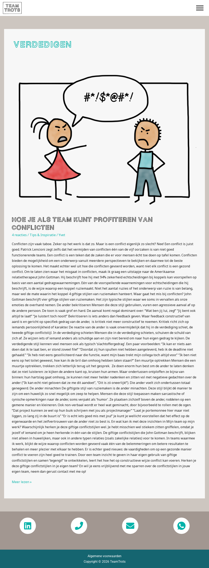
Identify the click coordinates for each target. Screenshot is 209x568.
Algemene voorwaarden (104, 556)
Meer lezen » (22, 481)
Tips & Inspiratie (43, 235)
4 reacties (19, 235)
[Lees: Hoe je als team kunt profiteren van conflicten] (104, 141)
